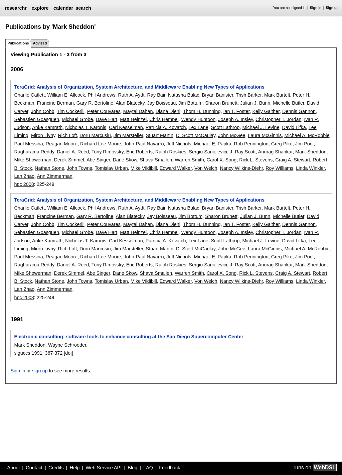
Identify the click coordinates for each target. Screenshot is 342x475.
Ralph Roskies (170, 151)
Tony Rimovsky (108, 151)
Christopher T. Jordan (278, 119)
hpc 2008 (24, 184)
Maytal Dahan (138, 111)
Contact (34, 467)
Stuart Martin (159, 135)
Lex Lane (198, 127)
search (83, 8)
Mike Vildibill (144, 168)
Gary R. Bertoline (94, 103)
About (13, 467)
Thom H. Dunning (202, 111)
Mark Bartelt (277, 95)
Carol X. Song (222, 159)
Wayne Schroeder (67, 345)
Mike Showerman (32, 159)
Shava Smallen (156, 159)
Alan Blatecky (130, 103)
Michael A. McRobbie (306, 135)
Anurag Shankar (275, 151)
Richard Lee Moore (100, 143)
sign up (39, 370)
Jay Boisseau (161, 103)
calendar (63, 8)
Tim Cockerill (70, 111)
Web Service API (104, 467)
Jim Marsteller (128, 135)
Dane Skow (125, 159)
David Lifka (294, 127)
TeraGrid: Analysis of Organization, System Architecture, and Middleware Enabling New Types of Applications (139, 87)
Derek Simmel (69, 159)
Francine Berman (55, 103)
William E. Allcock (66, 95)
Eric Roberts (139, 151)
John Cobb (42, 111)
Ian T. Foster (236, 111)
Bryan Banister (217, 95)
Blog (132, 467)
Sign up (332, 8)
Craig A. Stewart (292, 159)
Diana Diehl (168, 111)
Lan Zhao (24, 176)
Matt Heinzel (133, 119)
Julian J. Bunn (255, 103)
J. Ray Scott (243, 151)
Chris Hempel (163, 119)
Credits (56, 467)
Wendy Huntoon (198, 119)
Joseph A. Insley (235, 119)
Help (75, 467)
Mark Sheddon (311, 151)
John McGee (231, 135)
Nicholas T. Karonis (85, 127)
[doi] (68, 353)
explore (39, 8)
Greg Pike (282, 143)
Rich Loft (67, 135)
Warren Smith (189, 159)
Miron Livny (43, 135)
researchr (16, 8)
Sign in (316, 8)
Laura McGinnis (265, 135)
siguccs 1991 (28, 353)
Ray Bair (156, 95)
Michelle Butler (288, 103)
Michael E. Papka (212, 143)
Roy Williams (279, 168)
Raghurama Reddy (34, 151)
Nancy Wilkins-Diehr (241, 168)
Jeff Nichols (178, 143)
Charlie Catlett (29, 95)
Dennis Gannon (299, 111)
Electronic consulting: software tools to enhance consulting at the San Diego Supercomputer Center (128, 336)
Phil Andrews (101, 95)
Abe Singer (98, 159)
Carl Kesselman (126, 127)
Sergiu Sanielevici (208, 151)
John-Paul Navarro (144, 143)
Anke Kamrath (47, 127)
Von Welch (205, 168)
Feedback (169, 467)
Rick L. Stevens (256, 159)
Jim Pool (304, 143)
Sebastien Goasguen (36, 119)
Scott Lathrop (225, 127)
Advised (40, 43)
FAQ (148, 467)
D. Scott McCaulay (195, 135)
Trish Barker (249, 95)
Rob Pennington (251, 143)
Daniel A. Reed (73, 151)
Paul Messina (28, 143)
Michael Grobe (77, 119)
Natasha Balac (183, 95)
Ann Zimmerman (54, 176)
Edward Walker (176, 168)
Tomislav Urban (111, 168)
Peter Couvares (104, 111)
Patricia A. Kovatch (166, 127)
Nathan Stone (49, 168)
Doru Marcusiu (95, 135)
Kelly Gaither (266, 111)
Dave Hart (106, 119)
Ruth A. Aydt (131, 95)
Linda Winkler (310, 168)
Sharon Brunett (221, 103)
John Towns (79, 168)
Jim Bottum (190, 103)
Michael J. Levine (260, 127)
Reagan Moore (61, 143)
